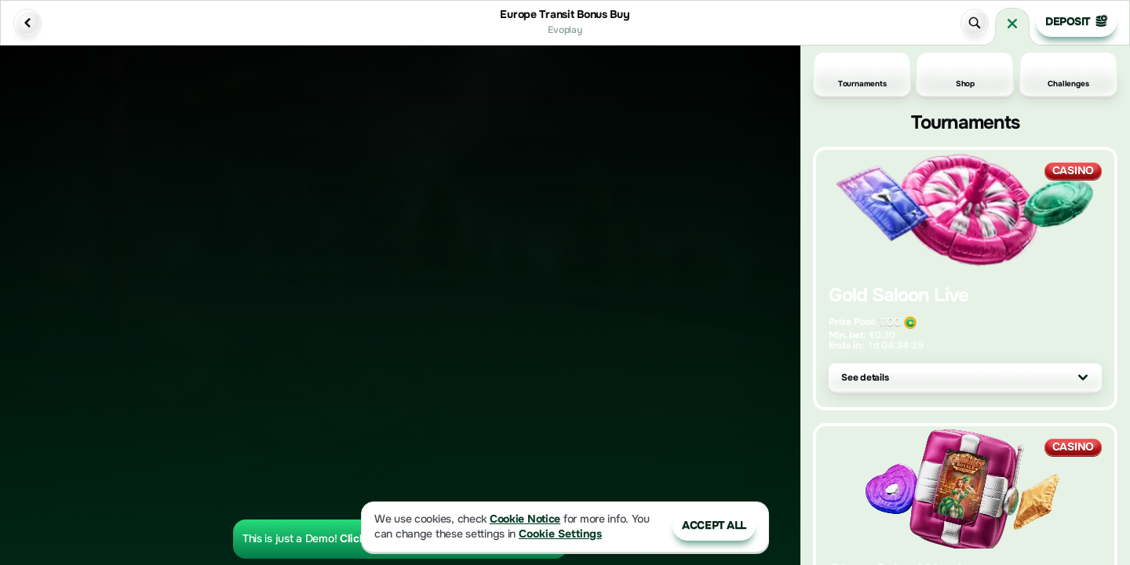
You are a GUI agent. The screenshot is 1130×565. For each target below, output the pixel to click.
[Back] (27, 23)
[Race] (1012, 23)
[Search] (974, 23)
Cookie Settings (560, 534)
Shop (965, 74)
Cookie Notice (525, 519)
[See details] (1083, 377)
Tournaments (862, 74)
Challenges (1068, 74)
